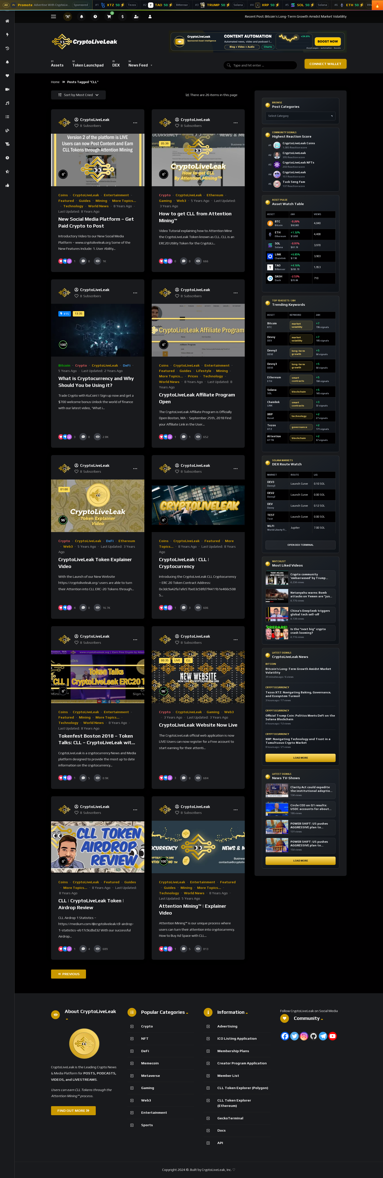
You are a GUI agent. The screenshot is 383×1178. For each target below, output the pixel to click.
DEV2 (270, 492)
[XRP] (265, 5)
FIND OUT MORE (73, 1111)
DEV (270, 503)
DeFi (126, 365)
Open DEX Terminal (300, 545)
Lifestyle (203, 371)
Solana (272, 389)
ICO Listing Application (237, 1038)
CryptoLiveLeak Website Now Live (198, 725)
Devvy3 (272, 363)
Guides (85, 201)
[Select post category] (301, 116)
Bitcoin (64, 365)
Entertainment (116, 195)
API (220, 1143)
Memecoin (150, 1063)
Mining (101, 201)
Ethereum (215, 195)
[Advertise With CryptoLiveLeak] (46, 5)
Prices (193, 376)
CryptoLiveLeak (86, 195)
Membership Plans (233, 1051)
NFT (145, 1038)
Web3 (181, 201)
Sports (147, 1125)
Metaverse (150, 1076)
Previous (69, 974)
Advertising (227, 1026)
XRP (270, 414)
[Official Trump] (219, 5)
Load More (300, 757)
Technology (73, 206)
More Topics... (124, 201)
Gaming (165, 201)
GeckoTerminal (230, 1118)
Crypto (165, 195)
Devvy (271, 337)
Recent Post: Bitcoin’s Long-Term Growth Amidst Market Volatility (296, 16)
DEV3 (270, 481)
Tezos (271, 425)
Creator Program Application (242, 1063)
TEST (271, 514)
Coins (63, 195)
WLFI (270, 525)
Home (55, 82)
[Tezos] (116, 5)
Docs (221, 1130)
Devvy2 (272, 350)
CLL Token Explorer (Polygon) (242, 1088)
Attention (274, 436)
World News (98, 206)
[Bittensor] (166, 5)
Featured (66, 201)
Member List (228, 1076)
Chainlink (273, 402)
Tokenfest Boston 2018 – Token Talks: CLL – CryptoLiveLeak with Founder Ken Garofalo (96, 742)
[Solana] (307, 5)
